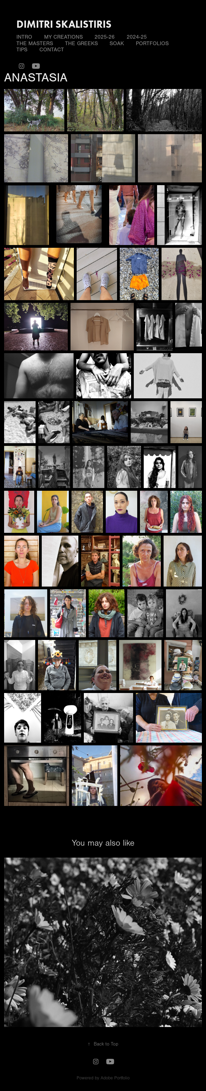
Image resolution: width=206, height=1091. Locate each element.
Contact (51, 50)
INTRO (24, 37)
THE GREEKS (81, 43)
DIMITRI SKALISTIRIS (64, 24)
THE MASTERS (34, 43)
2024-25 (137, 37)
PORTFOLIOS (152, 43)
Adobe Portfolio (115, 1078)
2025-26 (104, 37)
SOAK (117, 43)
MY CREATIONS (63, 37)
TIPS (21, 50)
